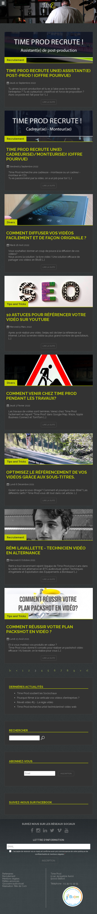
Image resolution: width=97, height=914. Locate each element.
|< (10, 670)
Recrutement (8, 876)
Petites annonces (10, 881)
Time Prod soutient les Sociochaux (37, 693)
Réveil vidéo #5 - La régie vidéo (35, 702)
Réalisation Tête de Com (14, 886)
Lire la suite (49, 102)
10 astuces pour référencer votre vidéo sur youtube (46, 317)
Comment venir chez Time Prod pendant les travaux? (41, 396)
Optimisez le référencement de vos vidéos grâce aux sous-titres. (46, 474)
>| (87, 670)
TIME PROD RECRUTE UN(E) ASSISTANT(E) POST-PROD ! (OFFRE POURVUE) (48, 73)
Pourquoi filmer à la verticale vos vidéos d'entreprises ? (48, 697)
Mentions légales (10, 878)
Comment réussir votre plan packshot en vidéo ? (39, 629)
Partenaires (7, 873)
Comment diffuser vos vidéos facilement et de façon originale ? (46, 235)
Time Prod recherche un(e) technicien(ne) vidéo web (46, 706)
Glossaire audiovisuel (13, 883)
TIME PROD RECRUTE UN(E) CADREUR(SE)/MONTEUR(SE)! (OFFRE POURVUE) (44, 154)
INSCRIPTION (48, 860)
